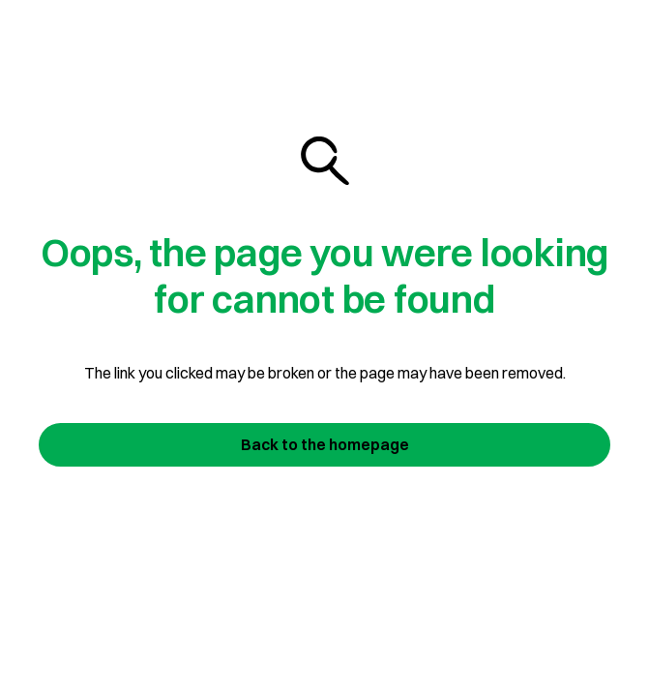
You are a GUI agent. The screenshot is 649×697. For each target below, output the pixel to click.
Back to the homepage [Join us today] (325, 444)
